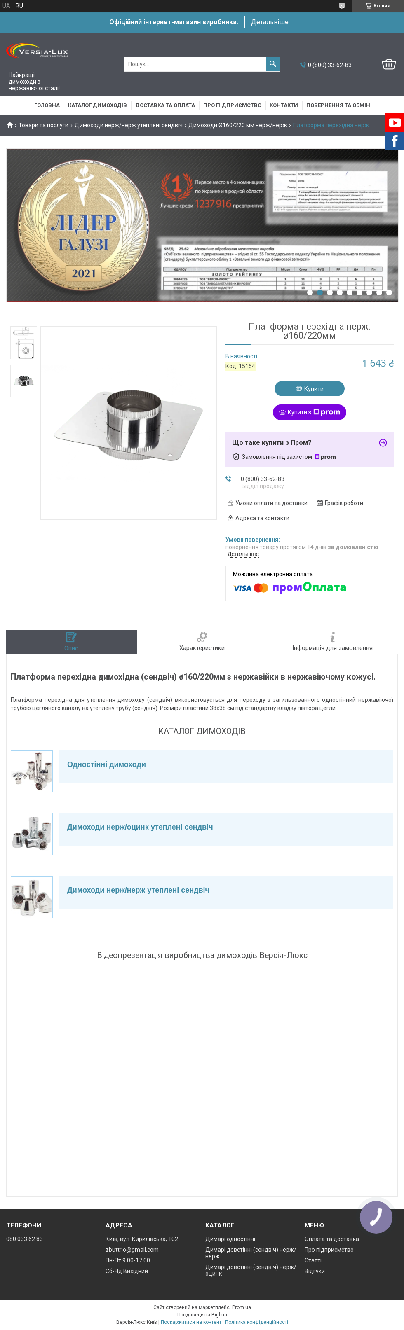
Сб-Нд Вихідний (127, 1271)
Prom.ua (241, 1307)
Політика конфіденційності (256, 1322)
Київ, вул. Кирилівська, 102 (142, 1239)
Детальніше (270, 22)
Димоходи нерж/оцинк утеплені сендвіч (140, 827)
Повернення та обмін (338, 105)
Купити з (314, 412)
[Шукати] (273, 64)
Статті (313, 1260)
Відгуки (315, 1271)
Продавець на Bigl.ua (202, 1315)
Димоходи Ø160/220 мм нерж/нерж (237, 125)
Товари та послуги (43, 125)
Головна (47, 105)
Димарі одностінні (230, 1239)
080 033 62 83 (24, 1239)
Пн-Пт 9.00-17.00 (128, 1260)
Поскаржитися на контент (191, 1322)
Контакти (284, 105)
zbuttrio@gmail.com (132, 1249)
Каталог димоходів (97, 105)
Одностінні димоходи (106, 764)
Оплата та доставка (332, 1239)
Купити (314, 389)
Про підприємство (232, 105)
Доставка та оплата (165, 105)
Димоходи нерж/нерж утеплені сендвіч (129, 125)
